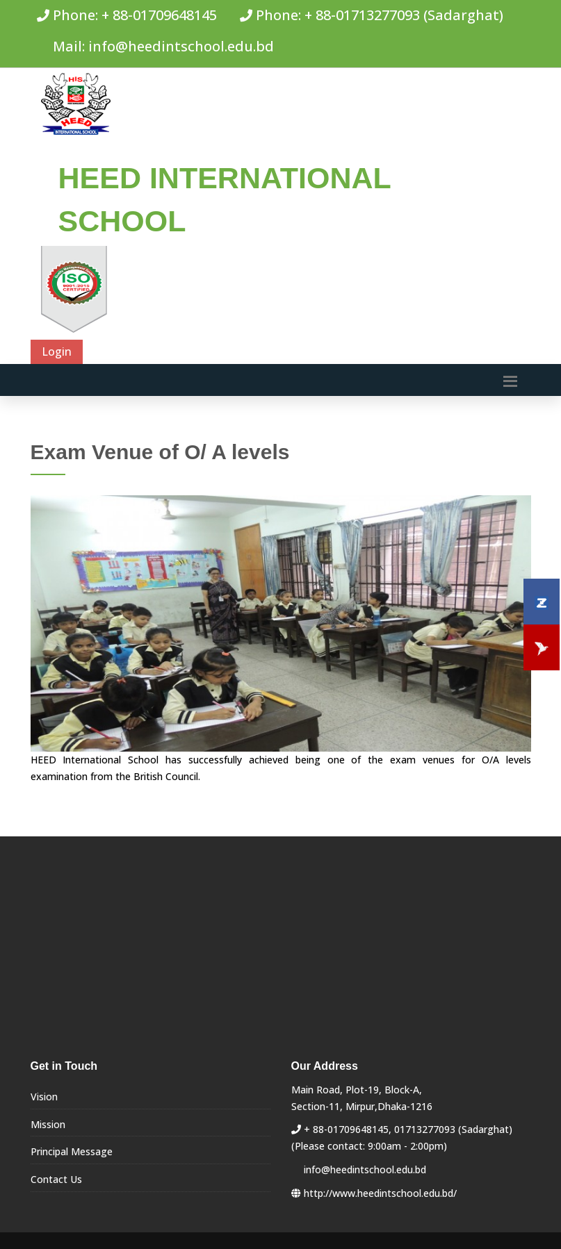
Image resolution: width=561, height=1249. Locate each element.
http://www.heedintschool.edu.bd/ (380, 1193)
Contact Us (56, 1179)
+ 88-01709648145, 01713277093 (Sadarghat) (408, 1129)
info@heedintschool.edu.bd (181, 46)
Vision (44, 1096)
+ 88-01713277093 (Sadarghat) (403, 15)
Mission (48, 1124)
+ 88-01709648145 (159, 15)
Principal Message (72, 1151)
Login (57, 351)
